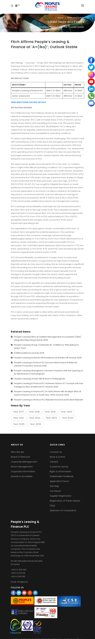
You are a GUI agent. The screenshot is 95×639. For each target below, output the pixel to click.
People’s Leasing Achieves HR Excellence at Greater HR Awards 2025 (48, 357)
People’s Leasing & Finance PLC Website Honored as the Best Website (48, 399)
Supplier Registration (60, 495)
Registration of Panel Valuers (65, 500)
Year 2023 (51, 417)
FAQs (52, 505)
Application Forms (59, 481)
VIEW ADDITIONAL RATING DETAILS (28, 102)
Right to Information (60, 471)
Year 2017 (18, 411)
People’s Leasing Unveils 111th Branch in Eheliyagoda (39, 378)
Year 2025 (19, 424)
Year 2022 (34, 417)
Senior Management (22, 466)
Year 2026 (35, 424)
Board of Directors (20, 456)
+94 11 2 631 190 (18, 576)
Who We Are (17, 452)
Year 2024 (68, 417)
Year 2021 (18, 417)
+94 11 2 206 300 (18, 569)
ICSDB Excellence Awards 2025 (29, 352)
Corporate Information (23, 471)
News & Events (57, 456)
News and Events (75, 17)
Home (60, 17)
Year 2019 (50, 411)
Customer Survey (59, 466)
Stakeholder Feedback (61, 476)
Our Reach (55, 490)
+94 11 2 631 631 (18, 573)
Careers (54, 461)
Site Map (54, 486)
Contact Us (56, 452)
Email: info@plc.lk (19, 581)
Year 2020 (66, 411)
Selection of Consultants (63, 510)
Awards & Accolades (22, 476)
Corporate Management (24, 461)
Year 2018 (34, 411)
